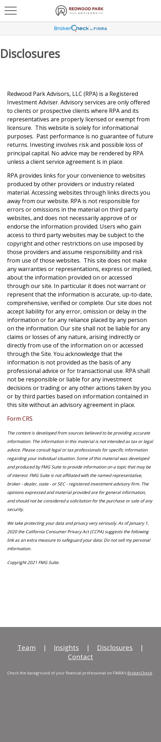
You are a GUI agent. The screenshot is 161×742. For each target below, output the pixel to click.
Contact (80, 656)
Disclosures (115, 647)
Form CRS (20, 418)
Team (26, 647)
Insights (66, 647)
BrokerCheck (139, 672)
